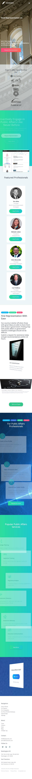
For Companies (5, 710)
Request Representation (11, 50)
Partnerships (4, 713)
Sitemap (3, 715)
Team (2, 723)
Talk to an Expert (16, 404)
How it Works (4, 706)
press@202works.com (7, 740)
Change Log (4, 730)
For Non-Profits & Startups (8, 712)
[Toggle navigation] (29, 3)
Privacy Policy (14, 771)
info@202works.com (6, 739)
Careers (3, 725)
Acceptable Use (22, 771)
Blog (2, 729)
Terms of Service (5, 771)
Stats (2, 727)
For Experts (4, 708)
